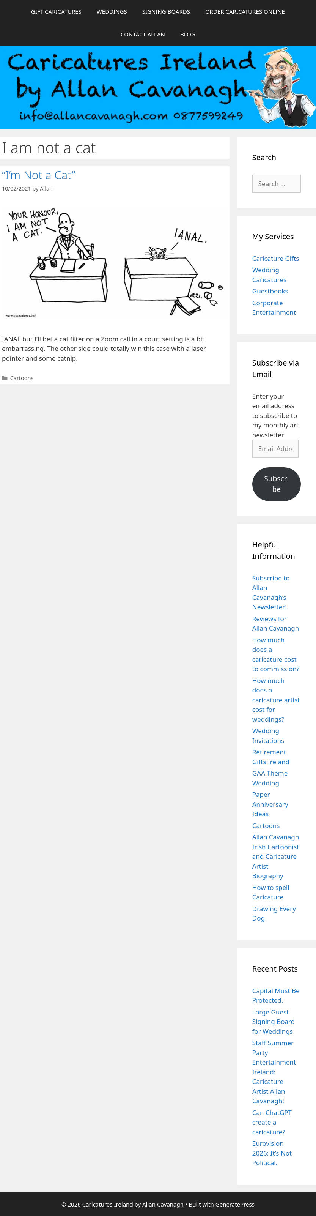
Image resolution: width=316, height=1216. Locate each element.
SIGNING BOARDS (166, 11)
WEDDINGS (112, 11)
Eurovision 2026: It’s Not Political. (272, 1153)
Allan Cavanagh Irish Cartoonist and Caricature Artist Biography (275, 856)
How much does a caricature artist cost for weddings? (276, 700)
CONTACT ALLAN (143, 34)
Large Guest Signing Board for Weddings (273, 1022)
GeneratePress (235, 1204)
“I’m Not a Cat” (38, 175)
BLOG (187, 34)
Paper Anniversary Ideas (270, 804)
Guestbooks (270, 291)
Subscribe (276, 484)
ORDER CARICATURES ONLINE (245, 11)
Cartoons (22, 378)
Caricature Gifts (275, 258)
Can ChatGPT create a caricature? (272, 1122)
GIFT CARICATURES (56, 11)
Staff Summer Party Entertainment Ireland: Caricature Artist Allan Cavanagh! (274, 1071)
